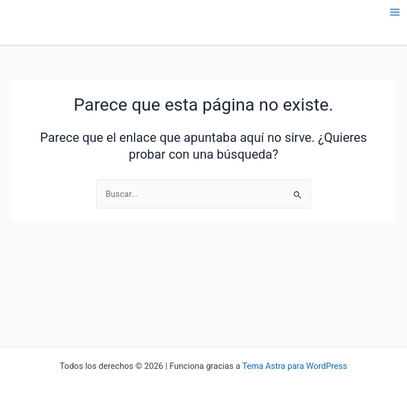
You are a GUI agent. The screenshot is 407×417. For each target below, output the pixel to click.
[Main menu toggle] (395, 12)
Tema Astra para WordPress (294, 366)
